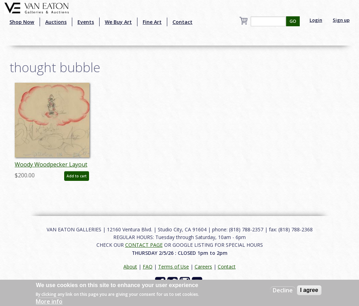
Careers (203, 266)
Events (85, 22)
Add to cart (77, 176)
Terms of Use (173, 266)
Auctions (56, 22)
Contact (182, 22)
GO (293, 21)
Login (316, 20)
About (130, 266)
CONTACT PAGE (144, 245)
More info (49, 301)
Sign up (341, 20)
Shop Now (21, 22)
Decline (283, 290)
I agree (309, 290)
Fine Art (152, 22)
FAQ (148, 266)
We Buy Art (118, 22)
